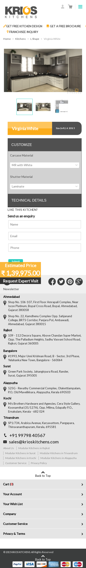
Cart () (8, 484)
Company (9, 514)
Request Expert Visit (20, 281)
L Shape (34, 38)
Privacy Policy (39, 463)
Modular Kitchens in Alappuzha (58, 458)
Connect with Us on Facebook (52, 281)
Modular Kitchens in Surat (20, 453)
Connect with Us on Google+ (79, 281)
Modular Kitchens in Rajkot (34, 448)
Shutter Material (21, 176)
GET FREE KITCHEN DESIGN (22, 26)
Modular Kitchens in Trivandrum (59, 453)
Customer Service (15, 463)
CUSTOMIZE (21, 145)
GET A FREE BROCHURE (63, 26)
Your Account (12, 494)
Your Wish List (13, 504)
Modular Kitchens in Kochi (20, 458)
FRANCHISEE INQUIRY (22, 32)
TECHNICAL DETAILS (28, 200)
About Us (8, 448)
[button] (24, 106)
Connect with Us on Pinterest (70, 281)
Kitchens (20, 38)
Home (7, 38)
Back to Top (43, 475)
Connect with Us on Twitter (61, 281)
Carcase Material (21, 155)
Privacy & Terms (14, 533)
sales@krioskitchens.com (34, 441)
